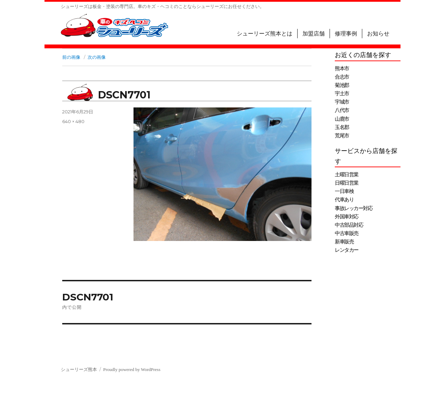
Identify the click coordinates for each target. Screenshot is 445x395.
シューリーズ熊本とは (264, 33)
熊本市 (342, 68)
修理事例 (346, 33)
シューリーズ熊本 (79, 369)
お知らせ (378, 33)
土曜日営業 (346, 174)
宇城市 (342, 102)
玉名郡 (342, 127)
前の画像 (71, 57)
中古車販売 (346, 233)
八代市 (342, 110)
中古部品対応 (349, 225)
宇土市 (342, 93)
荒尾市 (342, 135)
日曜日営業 (346, 183)
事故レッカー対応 (353, 208)
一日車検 (344, 191)
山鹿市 (342, 119)
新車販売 (344, 241)
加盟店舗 (313, 33)
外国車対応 (346, 216)
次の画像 (97, 57)
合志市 (342, 77)
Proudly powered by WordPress (131, 369)
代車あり (344, 199)
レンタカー (346, 250)
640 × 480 (73, 121)
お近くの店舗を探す (363, 54)
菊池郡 (342, 85)
